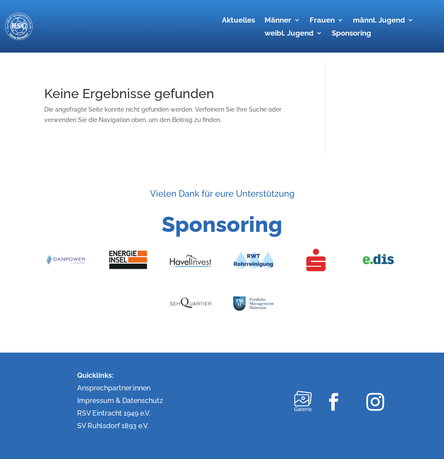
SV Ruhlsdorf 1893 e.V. (113, 426)
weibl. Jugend (288, 33)
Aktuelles (238, 20)
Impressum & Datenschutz (120, 400)
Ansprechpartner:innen (113, 388)
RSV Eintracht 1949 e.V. (113, 413)
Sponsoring (351, 33)
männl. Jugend (379, 20)
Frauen (322, 20)
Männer (277, 20)
